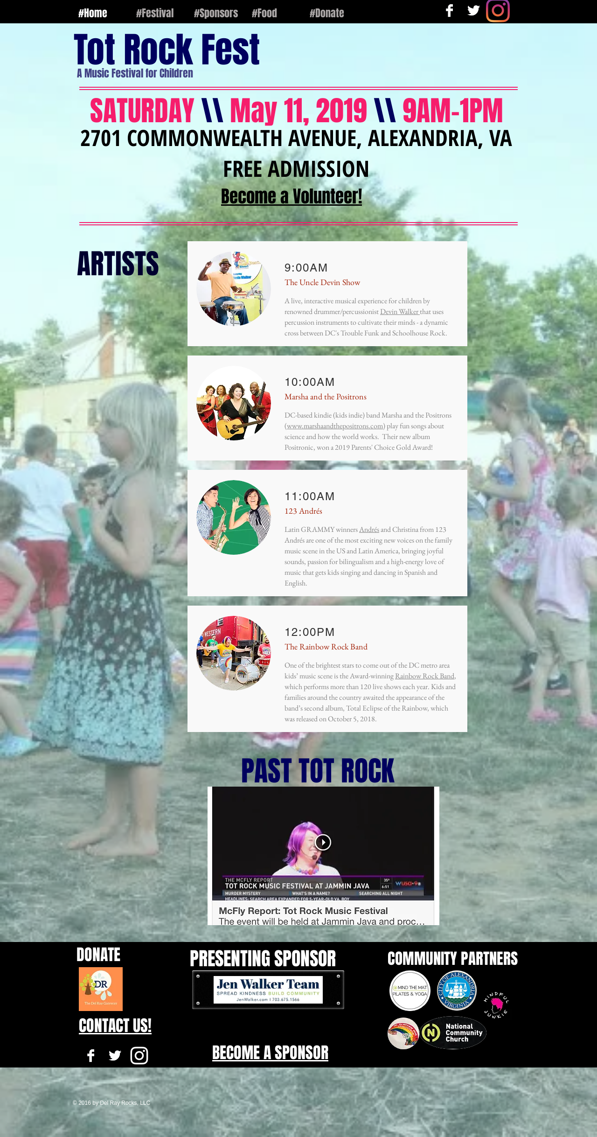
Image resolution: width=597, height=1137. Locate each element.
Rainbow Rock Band (424, 676)
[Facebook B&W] (91, 1055)
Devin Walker (400, 311)
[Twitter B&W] (115, 1055)
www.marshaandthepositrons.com (335, 426)
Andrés (369, 529)
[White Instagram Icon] (139, 1055)
